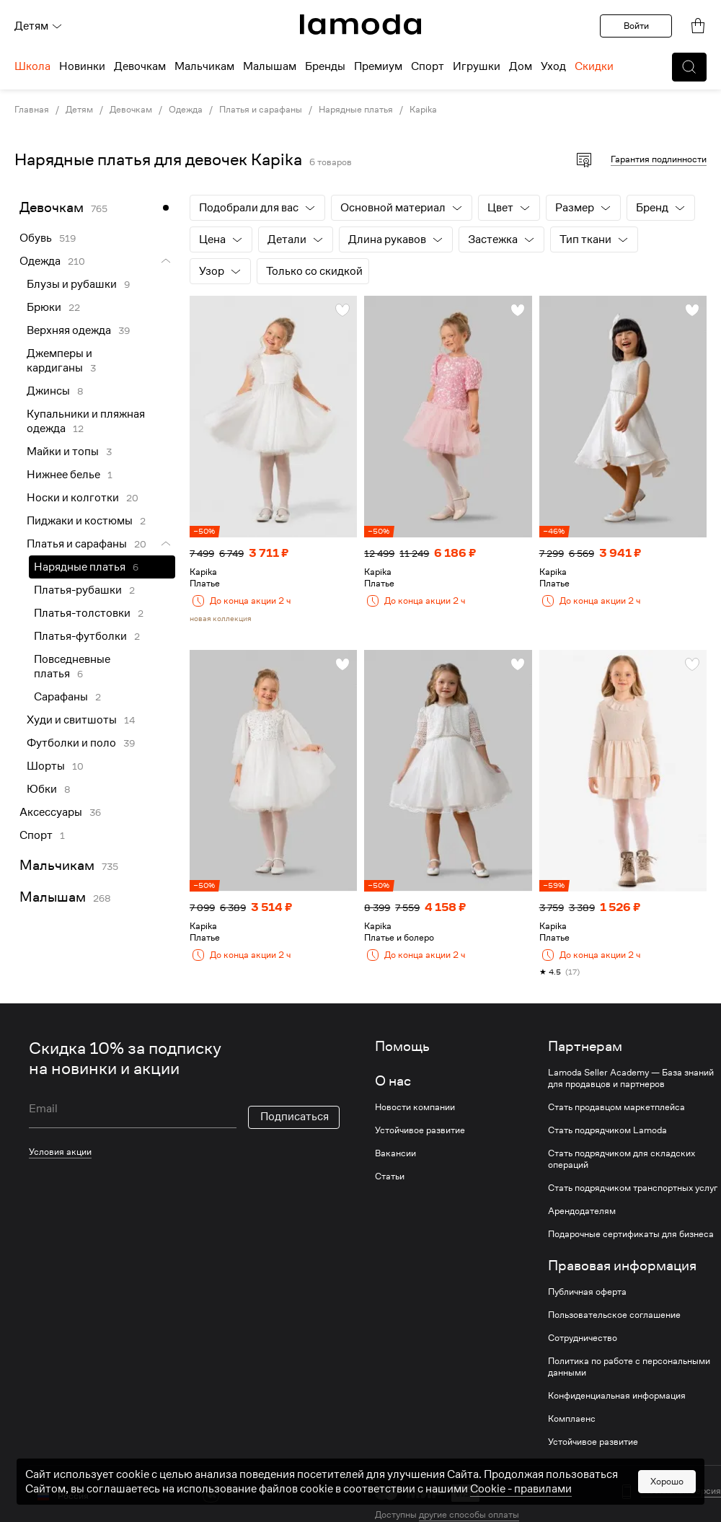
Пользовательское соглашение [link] (614, 1315)
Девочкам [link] (131, 109)
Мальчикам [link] (56, 865)
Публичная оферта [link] (587, 1292)
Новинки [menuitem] (82, 66)
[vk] (211, 1494)
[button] (689, 67)
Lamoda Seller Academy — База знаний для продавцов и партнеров (631, 1078)
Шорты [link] (46, 766)
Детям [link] (79, 109)
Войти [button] (636, 25)
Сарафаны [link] (61, 697)
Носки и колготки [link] (73, 498)
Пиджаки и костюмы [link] (80, 521)
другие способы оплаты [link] (469, 1514)
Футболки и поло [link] (71, 743)
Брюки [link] (44, 307)
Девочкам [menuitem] (140, 66)
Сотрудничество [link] (582, 1338)
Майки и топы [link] (63, 451)
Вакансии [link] (395, 1153)
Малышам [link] (52, 897)
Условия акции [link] (60, 1151)
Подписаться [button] (294, 1116)
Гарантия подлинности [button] (659, 159)
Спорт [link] (36, 835)
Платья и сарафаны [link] (260, 109)
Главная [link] (31, 109)
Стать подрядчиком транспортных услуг (632, 1188)
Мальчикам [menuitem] (204, 66)
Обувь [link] (35, 238)
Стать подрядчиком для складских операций (621, 1159)
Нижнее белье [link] (63, 474)
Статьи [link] (389, 1176)
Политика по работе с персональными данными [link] (629, 1366)
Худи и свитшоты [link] (72, 720)
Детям (38, 26)
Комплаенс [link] (572, 1419)
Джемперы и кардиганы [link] (59, 360)
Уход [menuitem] (553, 66)
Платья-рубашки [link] (78, 590)
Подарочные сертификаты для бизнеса (631, 1234)
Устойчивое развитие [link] (420, 1130)
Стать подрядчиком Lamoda (607, 1130)
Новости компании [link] (415, 1107)
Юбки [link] (42, 789)
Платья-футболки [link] (80, 636)
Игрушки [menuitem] (476, 66)
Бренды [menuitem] (325, 66)
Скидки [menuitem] (594, 66)
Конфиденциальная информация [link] (617, 1396)
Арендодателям (582, 1211)
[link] (360, 24)
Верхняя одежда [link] (69, 330)
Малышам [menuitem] (269, 66)
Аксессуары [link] (50, 812)
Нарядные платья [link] (356, 109)
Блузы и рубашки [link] (72, 284)
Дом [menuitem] (520, 66)
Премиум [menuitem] (378, 66)
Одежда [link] (186, 109)
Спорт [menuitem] (427, 66)
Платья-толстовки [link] (82, 613)
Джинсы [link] (48, 391)
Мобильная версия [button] (681, 1491)
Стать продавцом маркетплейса (616, 1107)
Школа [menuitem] (32, 66)
